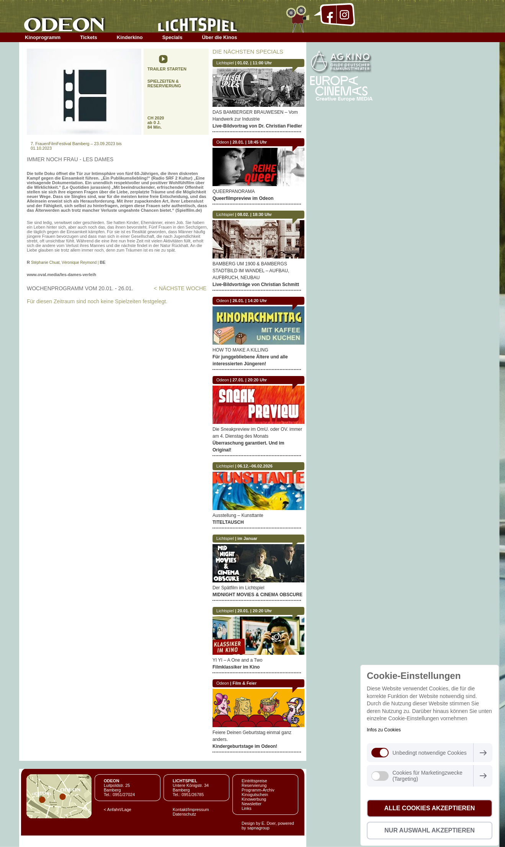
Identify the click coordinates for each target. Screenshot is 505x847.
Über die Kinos (219, 37)
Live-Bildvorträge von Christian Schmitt (255, 284)
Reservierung (254, 785)
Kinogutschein (255, 794)
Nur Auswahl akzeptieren (429, 830)
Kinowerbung (254, 799)
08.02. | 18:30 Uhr (254, 214)
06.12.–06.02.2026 (255, 466)
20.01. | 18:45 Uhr (249, 142)
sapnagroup (258, 828)
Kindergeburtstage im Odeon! (244, 746)
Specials (172, 37)
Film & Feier (244, 683)
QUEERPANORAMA (233, 191)
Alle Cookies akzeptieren (429, 808)
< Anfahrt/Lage (117, 809)
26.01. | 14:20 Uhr (249, 300)
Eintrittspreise (254, 780)
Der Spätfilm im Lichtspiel (238, 587)
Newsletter (251, 803)
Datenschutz (184, 814)
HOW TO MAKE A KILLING (240, 350)
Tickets (88, 37)
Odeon (222, 142)
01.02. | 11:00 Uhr (254, 62)
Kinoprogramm (42, 37)
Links (247, 808)
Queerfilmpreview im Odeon (242, 198)
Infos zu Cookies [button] (384, 730)
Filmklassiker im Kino (236, 667)
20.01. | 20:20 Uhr (254, 610)
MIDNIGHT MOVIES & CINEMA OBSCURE (257, 594)
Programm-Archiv (258, 790)
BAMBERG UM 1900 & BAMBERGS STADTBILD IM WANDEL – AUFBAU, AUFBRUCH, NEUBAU (250, 270)
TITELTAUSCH (228, 522)
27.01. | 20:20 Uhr (249, 380)
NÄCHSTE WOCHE (182, 288)
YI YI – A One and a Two (237, 660)
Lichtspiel (225, 62)
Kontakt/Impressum (191, 809)
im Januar (247, 538)
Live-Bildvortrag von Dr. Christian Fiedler (257, 126)
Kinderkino (130, 37)
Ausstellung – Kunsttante (237, 515)
